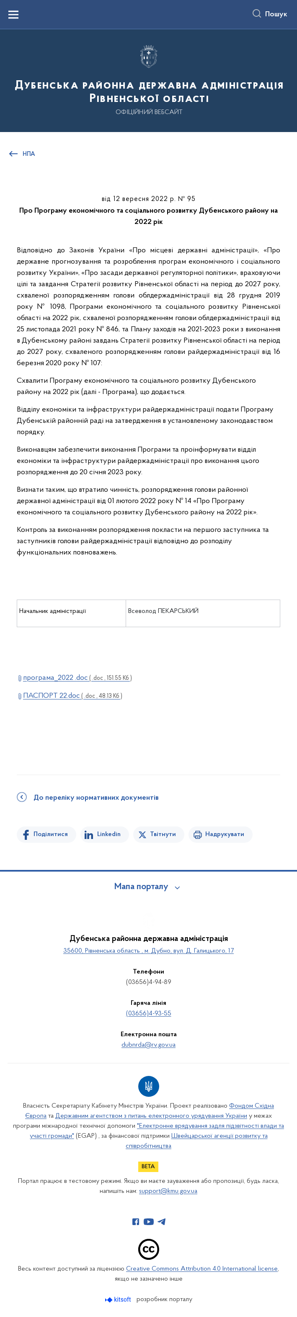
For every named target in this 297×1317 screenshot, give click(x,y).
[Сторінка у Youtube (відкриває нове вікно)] (149, 1222)
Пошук (276, 14)
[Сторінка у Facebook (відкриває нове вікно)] (136, 1222)
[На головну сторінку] (148, 80)
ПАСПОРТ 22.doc (72, 696)
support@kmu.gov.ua (168, 1191)
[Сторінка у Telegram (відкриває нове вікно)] (162, 1222)
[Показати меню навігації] (13, 15)
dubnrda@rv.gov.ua (148, 1045)
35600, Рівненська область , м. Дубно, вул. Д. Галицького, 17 (148, 951)
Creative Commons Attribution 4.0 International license (202, 1269)
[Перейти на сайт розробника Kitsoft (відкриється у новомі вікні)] (118, 1300)
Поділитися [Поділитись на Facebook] (51, 834)
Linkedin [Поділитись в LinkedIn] (109, 834)
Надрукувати (224, 834)
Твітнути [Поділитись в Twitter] (163, 834)
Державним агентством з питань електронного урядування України (151, 1116)
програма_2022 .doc (77, 678)
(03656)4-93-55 (148, 1013)
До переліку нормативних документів (96, 798)
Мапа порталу (141, 887)
